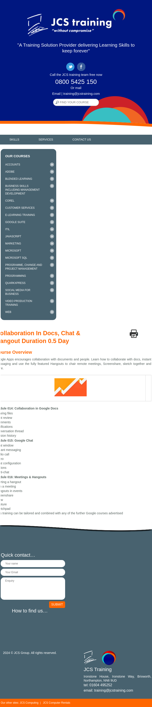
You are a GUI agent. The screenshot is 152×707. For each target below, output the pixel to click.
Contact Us (81, 139)
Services (46, 139)
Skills (14, 139)
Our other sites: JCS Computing (19, 702)
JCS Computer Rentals (56, 702)
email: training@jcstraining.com (108, 690)
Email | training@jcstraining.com (76, 93)
